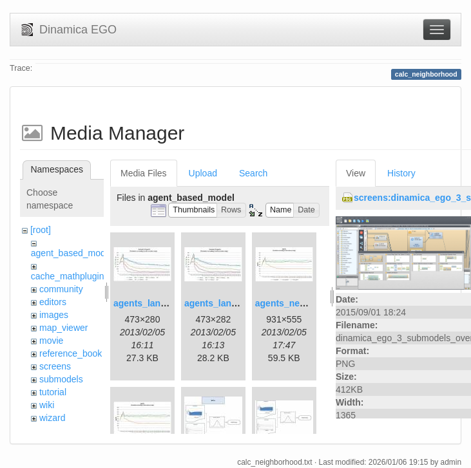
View (355, 173)
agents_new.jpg (289, 303)
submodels (61, 379)
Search (253, 173)
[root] (40, 230)
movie (51, 340)
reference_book (70, 353)
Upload (203, 173)
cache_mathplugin (67, 276)
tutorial (52, 392)
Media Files (143, 173)
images (53, 315)
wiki (46, 405)
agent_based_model (72, 253)
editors (52, 302)
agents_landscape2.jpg (234, 303)
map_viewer (63, 328)
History (401, 173)
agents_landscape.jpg (160, 303)
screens (55, 366)
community (61, 289)
